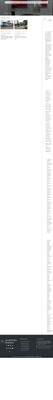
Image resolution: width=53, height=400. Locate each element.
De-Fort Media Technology (34, 356)
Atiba (48, 254)
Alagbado (49, 249)
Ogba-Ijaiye (49, 300)
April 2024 (49, 193)
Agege (48, 245)
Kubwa (48, 276)
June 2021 (48, 232)
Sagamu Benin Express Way (49, 320)
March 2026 (49, 159)
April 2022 (49, 222)
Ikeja (48, 270)
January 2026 (49, 163)
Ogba (48, 299)
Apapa (48, 251)
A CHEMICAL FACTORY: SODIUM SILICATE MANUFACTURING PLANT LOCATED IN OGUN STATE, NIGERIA (48, 76)
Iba (47, 265)
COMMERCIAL (49, 256)
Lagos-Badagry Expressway (49, 288)
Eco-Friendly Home (49, 259)
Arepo (48, 252)
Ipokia (48, 275)
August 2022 (49, 218)
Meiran (48, 295)
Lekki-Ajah (49, 290)
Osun (48, 310)
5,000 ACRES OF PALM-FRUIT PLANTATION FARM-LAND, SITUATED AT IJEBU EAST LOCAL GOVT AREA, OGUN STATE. (48, 67)
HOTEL (48, 264)
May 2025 (48, 173)
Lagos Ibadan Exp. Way (49, 280)
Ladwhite (4, 33)
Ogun (48, 304)
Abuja (48, 242)
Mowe (48, 296)
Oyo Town (49, 314)
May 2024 (48, 192)
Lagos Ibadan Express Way (49, 284)
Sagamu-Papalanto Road (49, 324)
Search (45, 18)
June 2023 (48, 204)
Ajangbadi (49, 247)
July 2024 (48, 189)
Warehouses (49, 331)
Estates (48, 261)
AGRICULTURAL (49, 246)
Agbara (48, 244)
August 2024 (49, 188)
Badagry (48, 255)
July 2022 (48, 219)
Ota (47, 311)
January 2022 (49, 223)
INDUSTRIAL (49, 271)
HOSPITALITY (49, 262)
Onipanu (48, 309)
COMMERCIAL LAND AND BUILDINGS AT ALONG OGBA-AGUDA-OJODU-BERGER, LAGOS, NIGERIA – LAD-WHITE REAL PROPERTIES (48, 129)
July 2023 (48, 203)
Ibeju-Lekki (49, 266)
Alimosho (49, 250)
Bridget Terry (48, 143)
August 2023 (49, 202)
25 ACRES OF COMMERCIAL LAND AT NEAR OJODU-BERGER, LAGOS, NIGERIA (48, 138)
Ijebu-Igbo (49, 269)
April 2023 (49, 207)
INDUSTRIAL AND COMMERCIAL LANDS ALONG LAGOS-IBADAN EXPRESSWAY (48, 118)
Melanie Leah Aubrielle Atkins (48, 113)
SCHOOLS (48, 326)
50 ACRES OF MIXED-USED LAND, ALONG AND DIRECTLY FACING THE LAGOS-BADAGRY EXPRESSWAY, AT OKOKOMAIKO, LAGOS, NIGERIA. (48, 56)
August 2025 (49, 169)
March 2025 (49, 174)
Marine (48, 294)
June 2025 (48, 172)
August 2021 (49, 229)
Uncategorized (50, 330)
